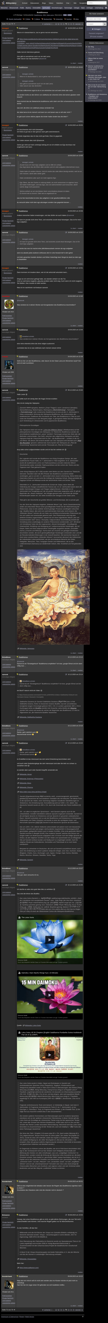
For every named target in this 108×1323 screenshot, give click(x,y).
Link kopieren (6, 40)
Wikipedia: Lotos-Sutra (33, 1025)
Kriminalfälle (37, 8)
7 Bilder (27, 19)
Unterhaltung (99, 8)
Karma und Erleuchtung (96, 54)
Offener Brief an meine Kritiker (96, 60)
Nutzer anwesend (96, 14)
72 (66, 24)
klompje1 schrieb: (27, 74)
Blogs (44, 3)
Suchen (69, 19)
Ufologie (76, 8)
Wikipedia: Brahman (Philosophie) (31, 779)
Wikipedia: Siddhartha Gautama (31, 717)
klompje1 (5, 28)
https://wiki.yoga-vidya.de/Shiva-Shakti (33, 792)
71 (63, 24)
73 (68, 24)
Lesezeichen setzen (8, 43)
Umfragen (90, 8)
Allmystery (11, 3)
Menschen (4, 8)
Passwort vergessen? (96, 33)
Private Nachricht (7, 38)
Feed (65, 15)
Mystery (28, 8)
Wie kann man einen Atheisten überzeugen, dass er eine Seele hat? (96, 78)
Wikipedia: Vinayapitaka (28, 1259)
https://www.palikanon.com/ (29, 1268)
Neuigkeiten (83, 3)
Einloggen (97, 29)
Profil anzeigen (7, 316)
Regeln (22, 1317)
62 (58, 24)
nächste (78, 24)
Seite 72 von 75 (8, 24)
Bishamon (6, 1215)
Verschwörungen (57, 8)
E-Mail (69, 15)
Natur (83, 8)
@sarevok (42, 59)
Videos (51, 3)
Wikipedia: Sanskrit (26, 860)
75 (73, 24)
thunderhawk (7, 1181)
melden (80, 63)
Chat (68, 3)
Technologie (68, 8)
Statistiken (59, 3)
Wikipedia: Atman (26, 774)
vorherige (47, 24)
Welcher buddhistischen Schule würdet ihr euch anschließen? (96, 69)
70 (61, 24)
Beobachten (48, 19)
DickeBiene (6, 657)
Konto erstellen (97, 37)
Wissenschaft (13, 8)
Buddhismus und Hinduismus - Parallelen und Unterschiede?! (96, 97)
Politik (22, 8)
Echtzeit (24, 3)
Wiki (75, 3)
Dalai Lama (50, 15)
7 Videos (37, 19)
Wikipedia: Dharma (26, 787)
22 (56, 24)
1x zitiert (73, 63)
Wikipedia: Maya (25, 783)
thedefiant (6, 296)
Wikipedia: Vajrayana (27, 648)
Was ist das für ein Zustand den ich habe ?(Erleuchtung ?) (96, 88)
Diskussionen (34, 3)
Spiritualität (46, 8)
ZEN (44, 15)
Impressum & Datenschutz (9, 1317)
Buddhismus (38, 15)
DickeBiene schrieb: (27, 681)
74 (71, 24)
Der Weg (96, 48)
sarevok (5, 67)
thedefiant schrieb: (27, 336)
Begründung (8, 33)
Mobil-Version (29, 1317)
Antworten (59, 19)
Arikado (5, 357)
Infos (77, 19)
